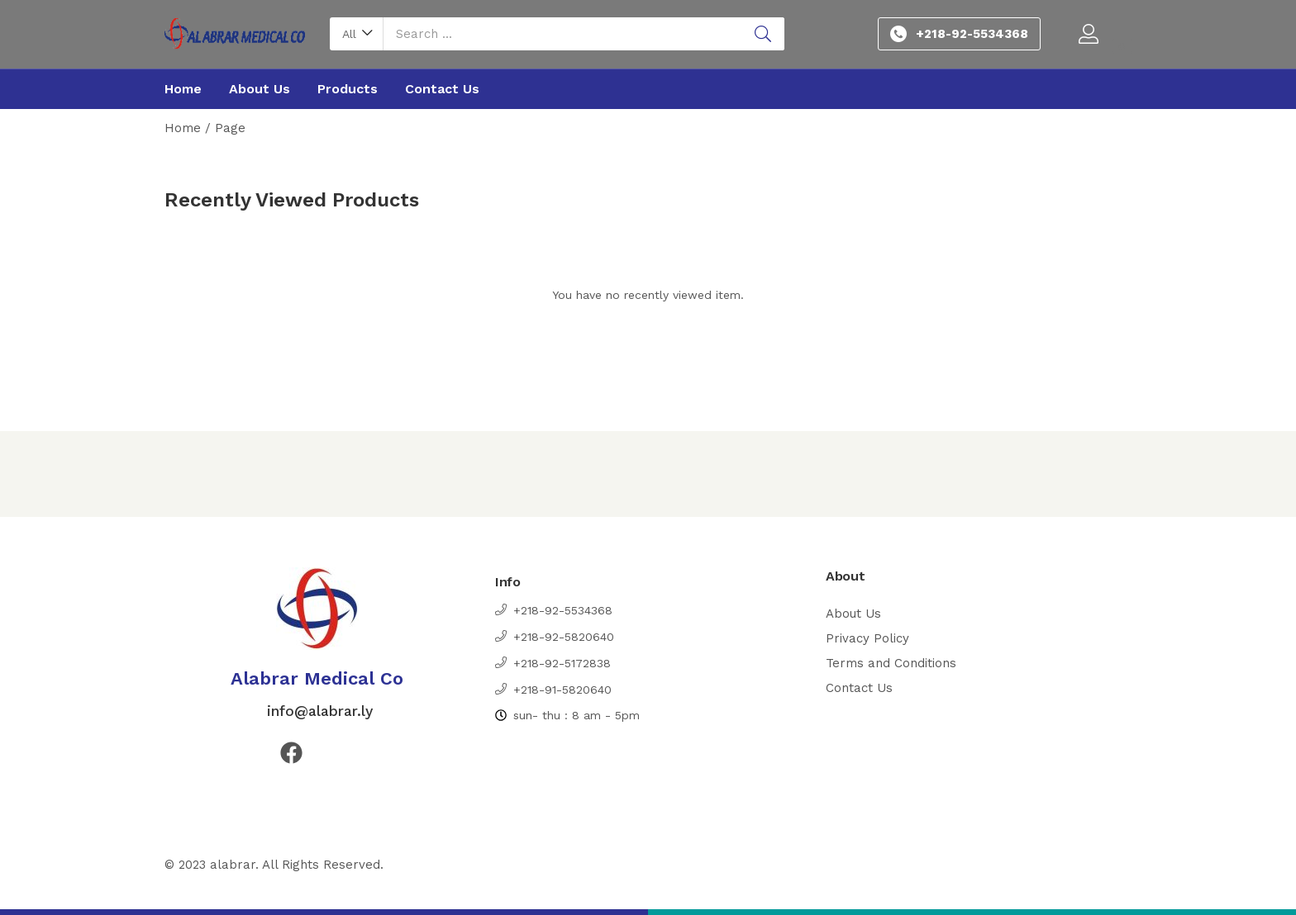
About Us (259, 89)
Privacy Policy (867, 638)
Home (183, 89)
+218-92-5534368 (972, 33)
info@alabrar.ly (317, 711)
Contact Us (442, 89)
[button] (357, 33)
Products (347, 89)
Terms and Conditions (891, 663)
